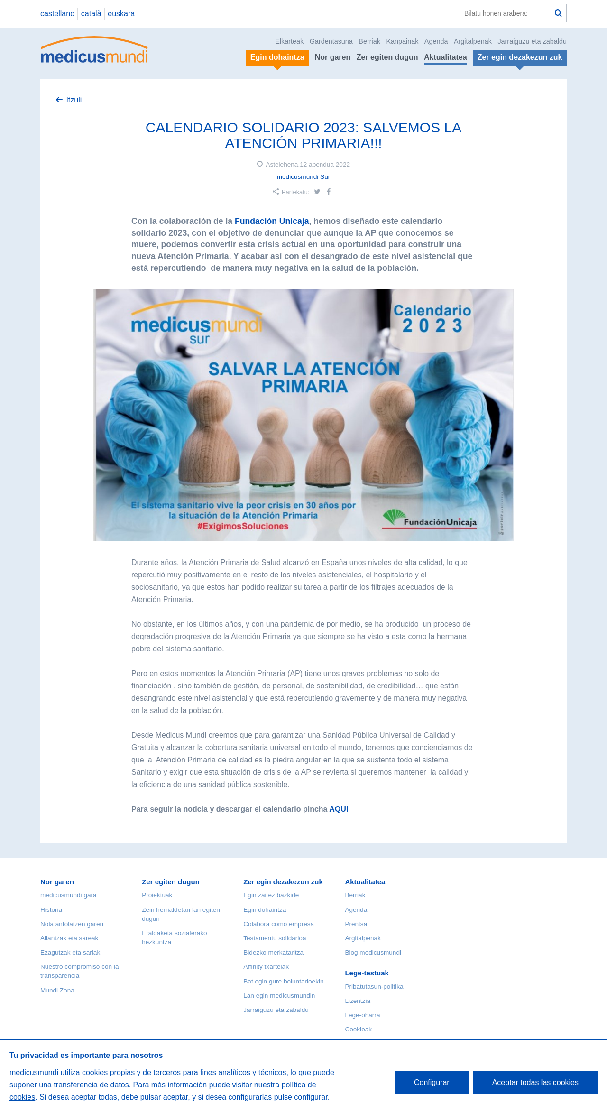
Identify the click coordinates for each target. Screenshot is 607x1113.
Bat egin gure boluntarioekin (283, 981)
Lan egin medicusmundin (279, 995)
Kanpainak (402, 41)
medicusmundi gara (68, 895)
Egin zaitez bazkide (271, 895)
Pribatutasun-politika (374, 986)
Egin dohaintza (264, 909)
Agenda (436, 41)
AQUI (339, 809)
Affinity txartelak (266, 966)
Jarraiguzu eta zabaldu (532, 41)
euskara (121, 13)
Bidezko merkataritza (273, 952)
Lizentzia (357, 1000)
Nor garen (333, 57)
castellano (57, 13)
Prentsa (356, 924)
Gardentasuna (331, 41)
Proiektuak (157, 895)
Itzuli (74, 100)
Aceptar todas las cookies (535, 1082)
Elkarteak (289, 41)
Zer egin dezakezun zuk (283, 882)
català (91, 13)
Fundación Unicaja (270, 221)
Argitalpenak (473, 41)
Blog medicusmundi (373, 952)
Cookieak (358, 1029)
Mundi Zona (57, 990)
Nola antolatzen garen (71, 924)
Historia (51, 909)
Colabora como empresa (278, 924)
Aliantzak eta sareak (69, 938)
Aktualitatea (445, 57)
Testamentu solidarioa (274, 938)
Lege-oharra (362, 1015)
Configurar (432, 1082)
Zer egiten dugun (387, 57)
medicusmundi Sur (304, 176)
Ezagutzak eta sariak (70, 952)
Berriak (369, 41)
